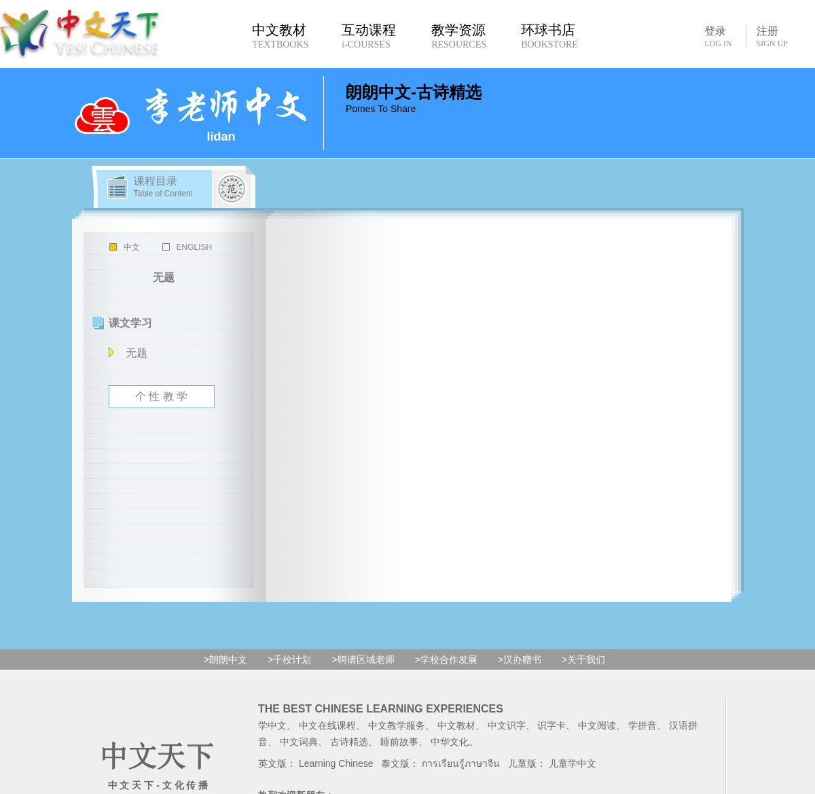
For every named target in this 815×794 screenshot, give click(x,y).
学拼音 (642, 725)
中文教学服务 (396, 725)
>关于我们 (583, 659)
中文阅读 (597, 725)
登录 (717, 36)
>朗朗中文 (225, 659)
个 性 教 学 (161, 396)
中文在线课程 (327, 725)
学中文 (272, 725)
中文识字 (507, 725)
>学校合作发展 (446, 659)
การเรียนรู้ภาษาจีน (461, 763)
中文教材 (456, 725)
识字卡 (551, 725)
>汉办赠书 (519, 659)
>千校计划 (289, 659)
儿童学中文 (572, 763)
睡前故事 (399, 741)
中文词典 (299, 741)
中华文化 (450, 741)
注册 (772, 36)
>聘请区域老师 (362, 659)
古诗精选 (349, 741)
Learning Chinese (336, 763)
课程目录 (163, 186)
